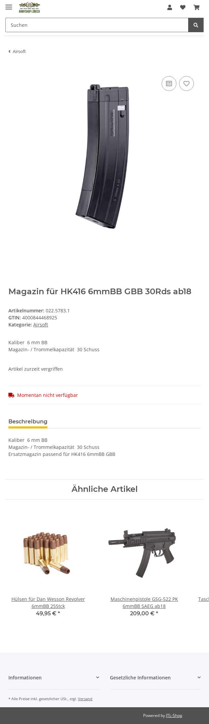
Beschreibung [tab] (27, 421)
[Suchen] (97, 25)
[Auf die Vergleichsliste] (169, 83)
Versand (85, 698)
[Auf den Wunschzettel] (186, 83)
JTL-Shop (174, 715)
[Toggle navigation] (8, 4)
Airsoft (40, 324)
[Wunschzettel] (183, 7)
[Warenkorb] (197, 7)
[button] (169, 7)
